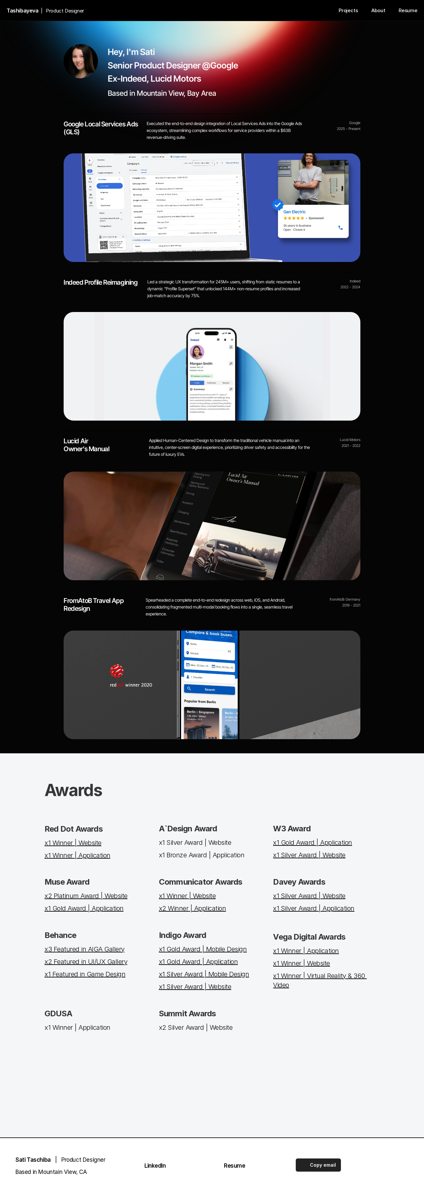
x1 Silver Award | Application (313, 908)
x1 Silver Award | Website (309, 855)
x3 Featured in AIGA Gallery (85, 949)
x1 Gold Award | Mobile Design (203, 949)
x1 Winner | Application (77, 855)
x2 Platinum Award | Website (86, 896)
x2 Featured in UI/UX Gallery (86, 962)
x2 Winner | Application (192, 908)
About (378, 10)
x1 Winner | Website (73, 843)
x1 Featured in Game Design (85, 974)
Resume (234, 1165)
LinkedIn (155, 1165)
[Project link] (212, 366)
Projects (348, 10)
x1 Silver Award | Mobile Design (204, 974)
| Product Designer (60, 1159)
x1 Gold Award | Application (312, 842)
